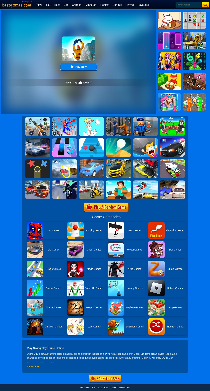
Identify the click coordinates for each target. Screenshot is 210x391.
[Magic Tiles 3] (64, 139)
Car (66, 4)
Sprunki (117, 4)
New (39, 4)
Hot (48, 4)
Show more (33, 366)
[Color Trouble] (37, 160)
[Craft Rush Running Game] (118, 181)
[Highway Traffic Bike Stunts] (145, 181)
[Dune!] (118, 139)
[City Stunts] (91, 160)
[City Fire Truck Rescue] (37, 181)
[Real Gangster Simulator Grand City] (91, 181)
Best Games (124, 388)
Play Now (78, 67)
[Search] (188, 4)
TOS (106, 388)
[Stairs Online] (91, 139)
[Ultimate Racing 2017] (172, 181)
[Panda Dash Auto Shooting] (37, 118)
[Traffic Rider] (64, 181)
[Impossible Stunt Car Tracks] (64, 160)
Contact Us (97, 388)
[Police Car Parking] (172, 139)
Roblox (104, 4)
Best (57, 4)
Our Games (85, 388)
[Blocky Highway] (172, 160)
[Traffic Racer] (145, 160)
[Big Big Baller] (145, 139)
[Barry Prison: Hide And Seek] (145, 118)
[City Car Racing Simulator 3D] (37, 139)
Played (130, 4)
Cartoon (76, 4)
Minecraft (90, 4)
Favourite (143, 4)
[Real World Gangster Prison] (118, 118)
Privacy (113, 388)
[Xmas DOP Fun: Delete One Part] (91, 118)
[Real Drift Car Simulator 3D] (118, 160)
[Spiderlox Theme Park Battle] (64, 118)
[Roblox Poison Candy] (172, 118)
